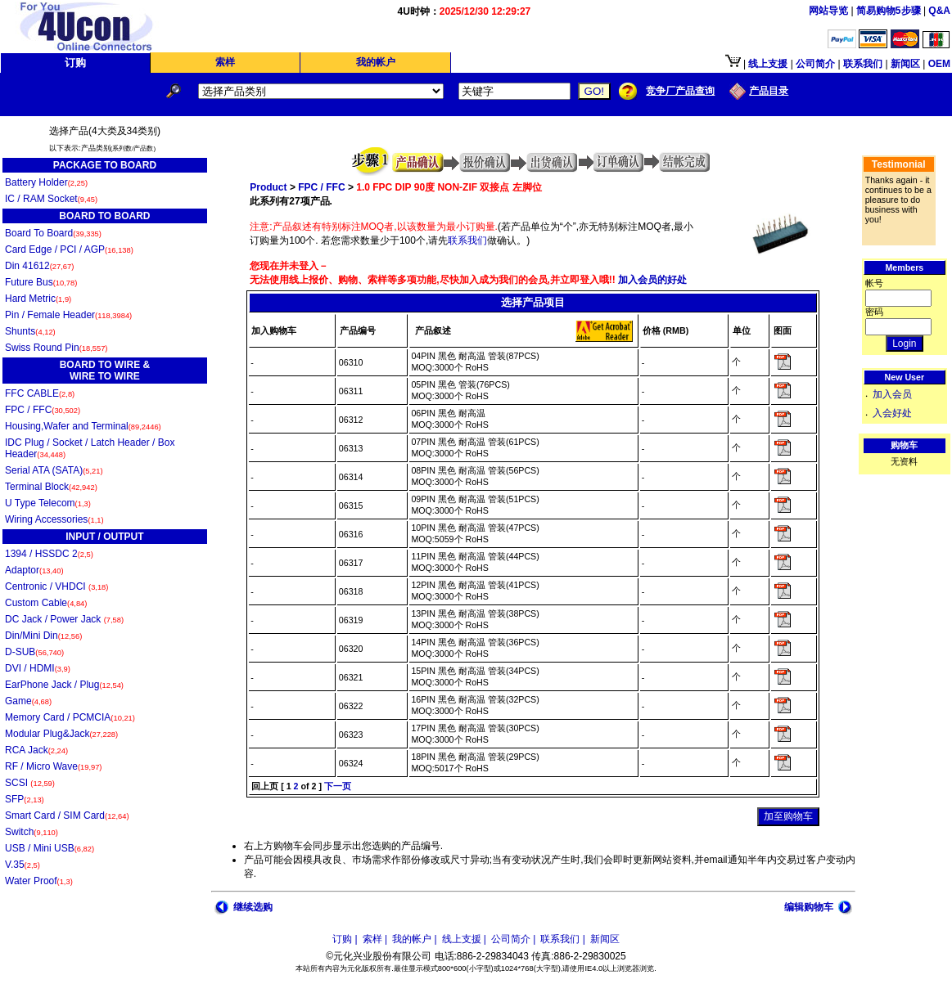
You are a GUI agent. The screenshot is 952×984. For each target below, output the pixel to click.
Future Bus (41, 282)
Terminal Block (51, 486)
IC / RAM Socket (51, 198)
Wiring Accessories (54, 519)
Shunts (30, 331)
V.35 (22, 864)
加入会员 (892, 394)
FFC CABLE (39, 393)
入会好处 (892, 413)
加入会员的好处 (651, 279)
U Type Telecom (48, 503)
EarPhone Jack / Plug (64, 684)
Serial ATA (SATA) (54, 470)
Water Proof (39, 881)
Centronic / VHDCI (56, 586)
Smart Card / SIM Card (67, 815)
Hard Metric (38, 298)
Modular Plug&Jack (61, 733)
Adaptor (34, 570)
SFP (24, 799)
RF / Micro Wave (53, 766)
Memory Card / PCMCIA (70, 717)
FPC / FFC (42, 410)
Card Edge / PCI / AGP (69, 249)
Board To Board (53, 233)
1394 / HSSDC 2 (49, 553)
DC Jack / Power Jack (64, 619)
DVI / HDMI (37, 668)
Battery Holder (46, 182)
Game (28, 701)
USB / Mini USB (49, 848)
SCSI (30, 783)
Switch (31, 832)
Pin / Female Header (68, 315)
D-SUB (34, 652)
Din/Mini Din (43, 635)
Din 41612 (39, 266)
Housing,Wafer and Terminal (83, 426)
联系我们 (467, 240)
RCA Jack (36, 750)
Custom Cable (46, 603)
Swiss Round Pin (56, 347)
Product (268, 187)
